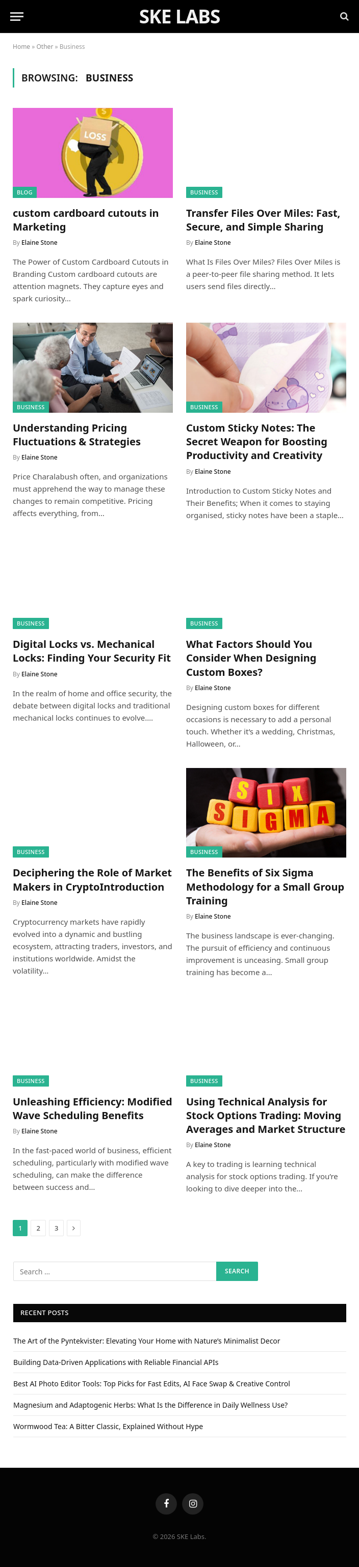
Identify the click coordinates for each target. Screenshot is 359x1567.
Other (45, 46)
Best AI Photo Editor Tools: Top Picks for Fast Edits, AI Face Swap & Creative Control (151, 1383)
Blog (25, 192)
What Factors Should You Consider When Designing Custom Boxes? (251, 657)
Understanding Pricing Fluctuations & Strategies (77, 434)
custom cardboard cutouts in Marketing (86, 220)
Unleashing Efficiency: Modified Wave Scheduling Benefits (92, 1108)
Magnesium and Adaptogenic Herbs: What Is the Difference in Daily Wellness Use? (150, 1405)
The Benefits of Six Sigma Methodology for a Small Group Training (265, 886)
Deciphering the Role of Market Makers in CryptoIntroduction (92, 879)
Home (21, 46)
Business (204, 192)
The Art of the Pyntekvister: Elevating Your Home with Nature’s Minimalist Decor (146, 1341)
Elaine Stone (39, 242)
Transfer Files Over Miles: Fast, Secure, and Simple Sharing (263, 220)
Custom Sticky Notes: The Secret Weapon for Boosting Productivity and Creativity (256, 441)
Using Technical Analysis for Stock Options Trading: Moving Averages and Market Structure (265, 1115)
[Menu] (16, 16)
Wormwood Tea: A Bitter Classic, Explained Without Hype (108, 1426)
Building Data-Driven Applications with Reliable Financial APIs (115, 1362)
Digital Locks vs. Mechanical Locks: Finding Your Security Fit (92, 651)
